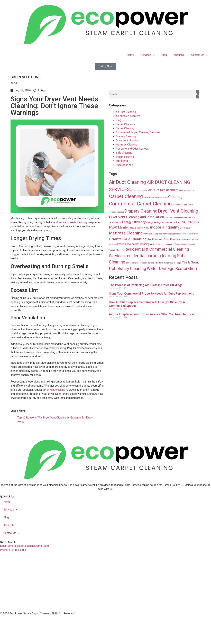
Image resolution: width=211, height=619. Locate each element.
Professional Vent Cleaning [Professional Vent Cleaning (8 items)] (183, 244)
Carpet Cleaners (125, 124)
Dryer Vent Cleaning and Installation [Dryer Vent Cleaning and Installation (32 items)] (136, 217)
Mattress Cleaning (126, 144)
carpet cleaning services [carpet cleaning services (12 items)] (155, 197)
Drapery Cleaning (126, 136)
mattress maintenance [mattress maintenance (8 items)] (171, 234)
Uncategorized (124, 165)
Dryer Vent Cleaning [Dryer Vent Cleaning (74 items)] (178, 211)
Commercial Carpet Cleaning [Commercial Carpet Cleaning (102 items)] (140, 204)
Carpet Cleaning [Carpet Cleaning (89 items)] (126, 196)
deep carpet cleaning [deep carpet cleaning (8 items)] (181, 205)
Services (148, 55)
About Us (179, 55)
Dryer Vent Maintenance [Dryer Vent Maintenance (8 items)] (175, 217)
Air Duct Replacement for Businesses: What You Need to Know (151, 314)
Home (130, 55)
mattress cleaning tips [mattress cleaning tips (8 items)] (152, 234)
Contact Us (199, 55)
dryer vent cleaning (53, 389)
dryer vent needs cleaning (71, 222)
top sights (122, 160)
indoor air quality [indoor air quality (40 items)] (164, 227)
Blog (164, 55)
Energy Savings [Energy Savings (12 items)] (153, 222)
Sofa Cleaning (124, 152)
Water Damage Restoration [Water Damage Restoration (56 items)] (172, 268)
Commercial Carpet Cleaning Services (138, 132)
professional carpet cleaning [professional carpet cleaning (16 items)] (133, 244)
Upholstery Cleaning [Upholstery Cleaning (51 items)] (127, 268)
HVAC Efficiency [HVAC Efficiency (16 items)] (189, 222)
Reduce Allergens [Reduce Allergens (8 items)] (116, 250)
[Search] (197, 94)
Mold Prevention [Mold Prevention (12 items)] (189, 233)
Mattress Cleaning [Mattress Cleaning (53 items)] (126, 233)
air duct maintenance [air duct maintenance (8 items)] (139, 190)
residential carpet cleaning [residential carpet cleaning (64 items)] (150, 255)
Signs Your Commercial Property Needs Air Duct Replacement (151, 293)
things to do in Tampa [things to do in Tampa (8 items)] (172, 263)
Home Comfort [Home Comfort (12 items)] (172, 222)
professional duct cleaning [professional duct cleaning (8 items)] (161, 244)
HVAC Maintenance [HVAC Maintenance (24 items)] (122, 227)
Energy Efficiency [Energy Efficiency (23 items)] (134, 222)
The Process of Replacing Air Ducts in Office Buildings (145, 285)
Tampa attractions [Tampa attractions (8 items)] (133, 263)
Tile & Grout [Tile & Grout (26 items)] (190, 262)
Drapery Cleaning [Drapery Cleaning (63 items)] (140, 211)
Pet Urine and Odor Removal (132, 148)
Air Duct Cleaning (126, 112)
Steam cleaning (125, 156)
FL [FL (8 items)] (163, 222)
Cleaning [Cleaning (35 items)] (175, 197)
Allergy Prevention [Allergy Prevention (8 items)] (186, 190)
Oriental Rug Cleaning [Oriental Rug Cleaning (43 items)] (128, 239)
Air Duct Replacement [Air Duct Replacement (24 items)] (163, 190)
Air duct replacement (128, 116)
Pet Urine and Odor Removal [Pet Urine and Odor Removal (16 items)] (163, 239)
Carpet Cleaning (125, 128)
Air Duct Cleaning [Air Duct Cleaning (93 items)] (127, 182)
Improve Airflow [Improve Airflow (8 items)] (143, 228)
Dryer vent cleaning (127, 140)
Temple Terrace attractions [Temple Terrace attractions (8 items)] (152, 263)
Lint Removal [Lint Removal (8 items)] (185, 228)
